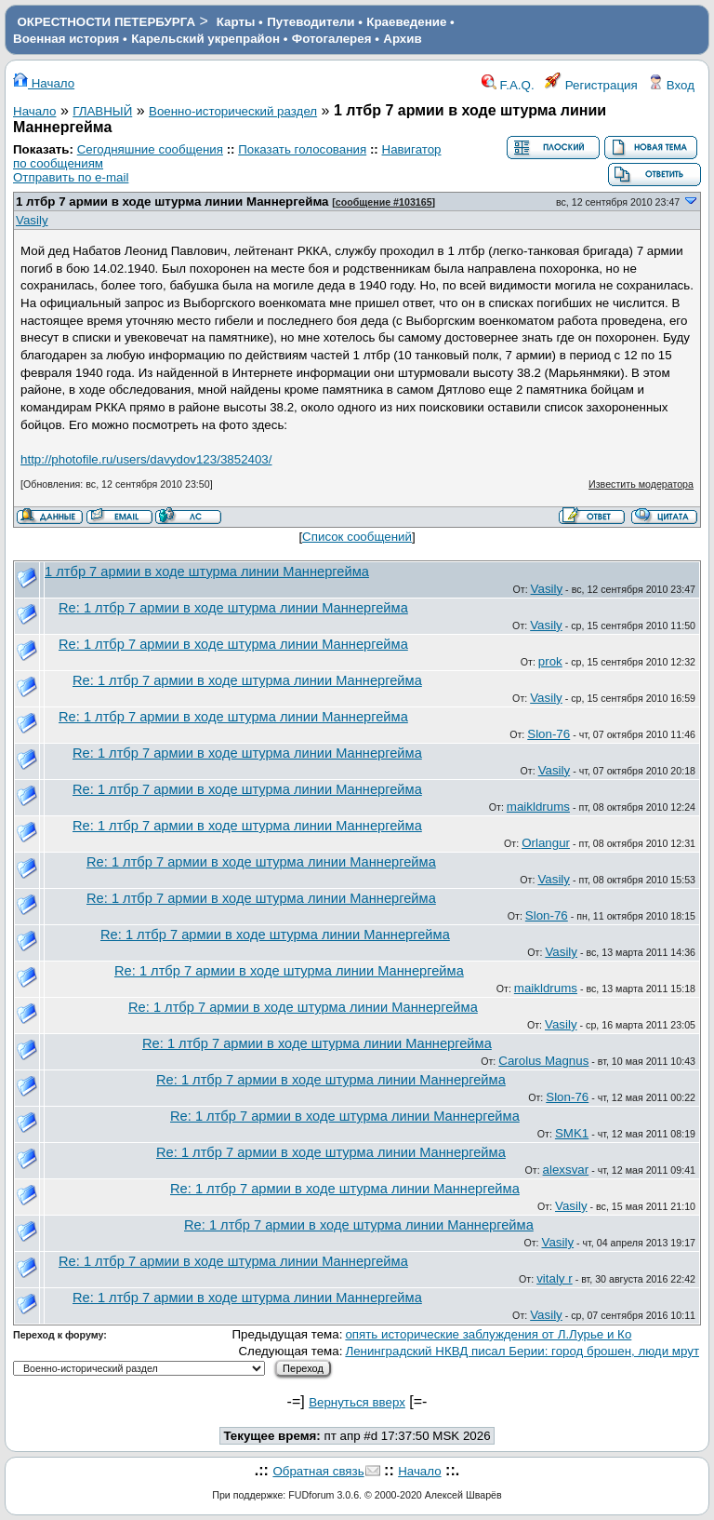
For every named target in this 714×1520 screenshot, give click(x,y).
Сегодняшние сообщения (150, 149)
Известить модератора (641, 484)
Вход (671, 85)
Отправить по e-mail (70, 177)
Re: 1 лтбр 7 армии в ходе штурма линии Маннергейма (233, 607)
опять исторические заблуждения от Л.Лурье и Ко (488, 1334)
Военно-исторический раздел (233, 111)
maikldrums (538, 807)
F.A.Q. (508, 85)
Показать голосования (302, 149)
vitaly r (554, 1278)
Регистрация (591, 85)
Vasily (32, 220)
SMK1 (571, 1133)
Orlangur (546, 843)
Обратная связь (318, 1471)
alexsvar (566, 1170)
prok (550, 661)
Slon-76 (548, 734)
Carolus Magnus (543, 1061)
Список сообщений (357, 537)
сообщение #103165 (384, 202)
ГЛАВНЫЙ (102, 111)
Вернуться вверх (357, 1402)
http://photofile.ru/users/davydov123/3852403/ (145, 459)
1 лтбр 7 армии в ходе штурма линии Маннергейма (172, 201)
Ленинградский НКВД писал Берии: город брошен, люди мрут (522, 1351)
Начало (43, 83)
